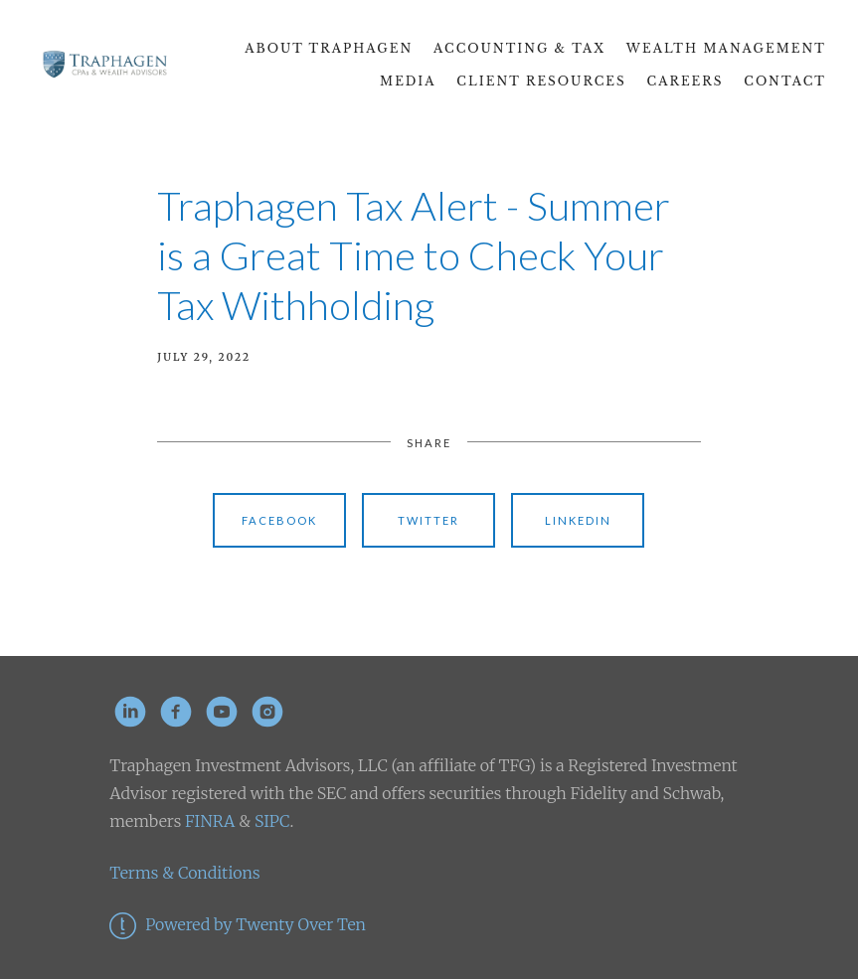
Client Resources (540, 81)
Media (408, 81)
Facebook (279, 520)
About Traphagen (329, 48)
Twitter (428, 520)
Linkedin (578, 520)
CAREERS (685, 81)
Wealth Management (726, 48)
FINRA (210, 821)
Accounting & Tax (519, 48)
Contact (785, 81)
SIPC (270, 821)
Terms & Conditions (184, 873)
